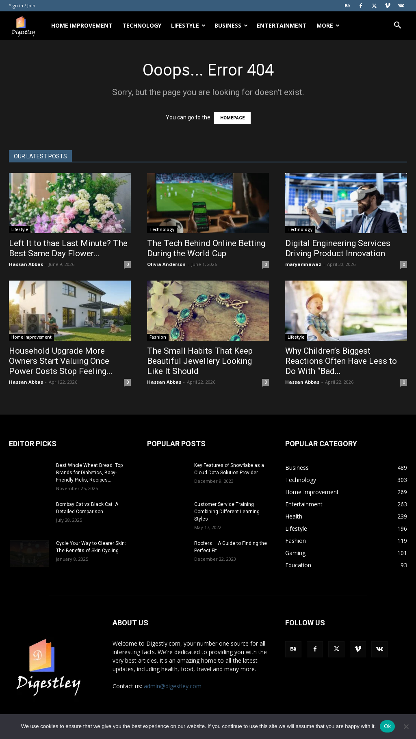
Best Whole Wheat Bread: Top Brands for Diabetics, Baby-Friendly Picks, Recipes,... (89, 472)
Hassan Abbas (26, 264)
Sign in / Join (22, 5)
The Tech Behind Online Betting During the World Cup (206, 248)
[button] (397, 26)
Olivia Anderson (166, 264)
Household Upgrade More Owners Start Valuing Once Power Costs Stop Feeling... (61, 361)
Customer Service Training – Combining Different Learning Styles (227, 511)
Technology (141, 25)
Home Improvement (82, 25)
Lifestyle (188, 25)
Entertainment (282, 25)
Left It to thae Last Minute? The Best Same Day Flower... (68, 248)
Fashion (158, 337)
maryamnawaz (303, 264)
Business (231, 25)
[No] (406, 726)
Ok (387, 726)
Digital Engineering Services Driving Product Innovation (337, 248)
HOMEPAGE (232, 118)
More (328, 25)
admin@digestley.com (173, 686)
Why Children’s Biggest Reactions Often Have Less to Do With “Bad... (341, 361)
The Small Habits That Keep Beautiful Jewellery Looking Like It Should (200, 361)
